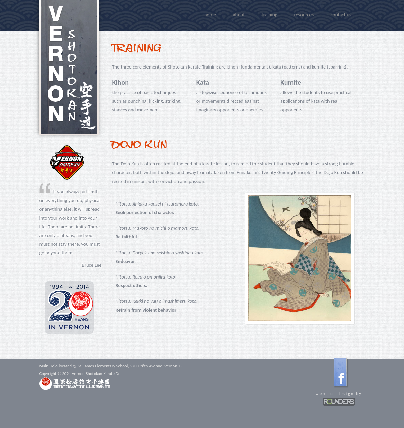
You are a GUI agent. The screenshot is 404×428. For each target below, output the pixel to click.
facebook (340, 372)
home (210, 14)
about (239, 14)
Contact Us (341, 14)
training (269, 14)
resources (304, 14)
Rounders (339, 402)
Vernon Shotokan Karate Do (69, 67)
